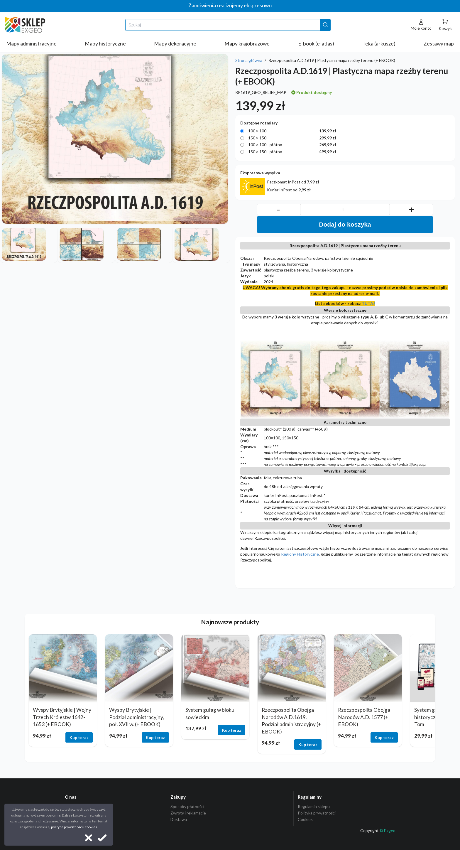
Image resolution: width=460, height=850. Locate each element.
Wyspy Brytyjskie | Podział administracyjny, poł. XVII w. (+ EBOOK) (136, 717)
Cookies (305, 819)
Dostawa (178, 819)
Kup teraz (79, 737)
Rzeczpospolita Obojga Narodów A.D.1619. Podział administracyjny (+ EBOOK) (291, 721)
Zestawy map (439, 44)
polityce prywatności (67, 827)
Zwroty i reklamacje (188, 812)
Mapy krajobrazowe (247, 44)
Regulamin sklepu (314, 806)
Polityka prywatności (317, 812)
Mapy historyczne (105, 44)
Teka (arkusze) (378, 44)
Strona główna (248, 60)
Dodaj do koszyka (345, 224)
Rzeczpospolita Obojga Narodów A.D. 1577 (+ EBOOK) (364, 717)
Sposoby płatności (187, 806)
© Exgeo (387, 830)
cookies (91, 827)
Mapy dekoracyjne (175, 44)
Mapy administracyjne (31, 44)
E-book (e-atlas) (316, 44)
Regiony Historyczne (300, 554)
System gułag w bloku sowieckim (209, 713)
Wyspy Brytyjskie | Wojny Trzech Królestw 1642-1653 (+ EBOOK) (62, 717)
